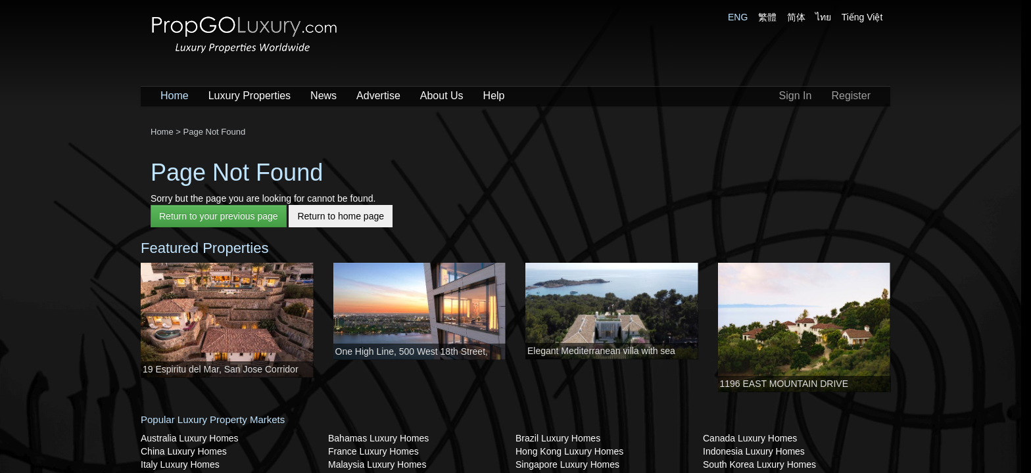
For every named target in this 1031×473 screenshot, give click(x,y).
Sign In (795, 95)
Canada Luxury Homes (750, 438)
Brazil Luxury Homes (558, 438)
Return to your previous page (218, 216)
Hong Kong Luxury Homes (569, 451)
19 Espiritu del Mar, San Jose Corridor (221, 369)
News (323, 95)
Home (174, 95)
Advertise (378, 95)
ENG (738, 17)
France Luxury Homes (373, 451)
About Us (442, 95)
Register (851, 95)
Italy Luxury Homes (180, 464)
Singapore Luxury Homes (567, 464)
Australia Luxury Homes (190, 438)
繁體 (767, 17)
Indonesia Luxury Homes (754, 451)
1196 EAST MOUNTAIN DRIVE (784, 383)
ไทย (823, 17)
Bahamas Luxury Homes (378, 438)
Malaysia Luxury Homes (377, 464)
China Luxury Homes (184, 451)
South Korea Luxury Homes (759, 464)
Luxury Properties (249, 95)
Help (494, 95)
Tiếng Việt (862, 17)
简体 (796, 17)
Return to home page (340, 216)
